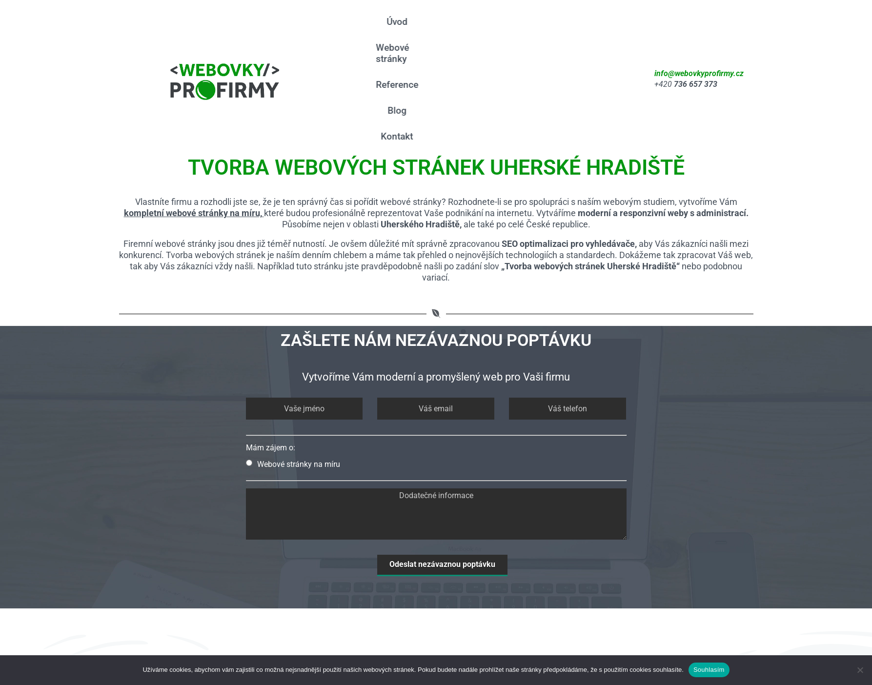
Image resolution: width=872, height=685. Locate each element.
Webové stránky (457, 21)
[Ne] (860, 670)
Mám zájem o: (270, 358)
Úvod (398, 21)
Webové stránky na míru (293, 375)
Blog (571, 21)
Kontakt (484, 47)
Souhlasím (709, 669)
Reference (526, 21)
